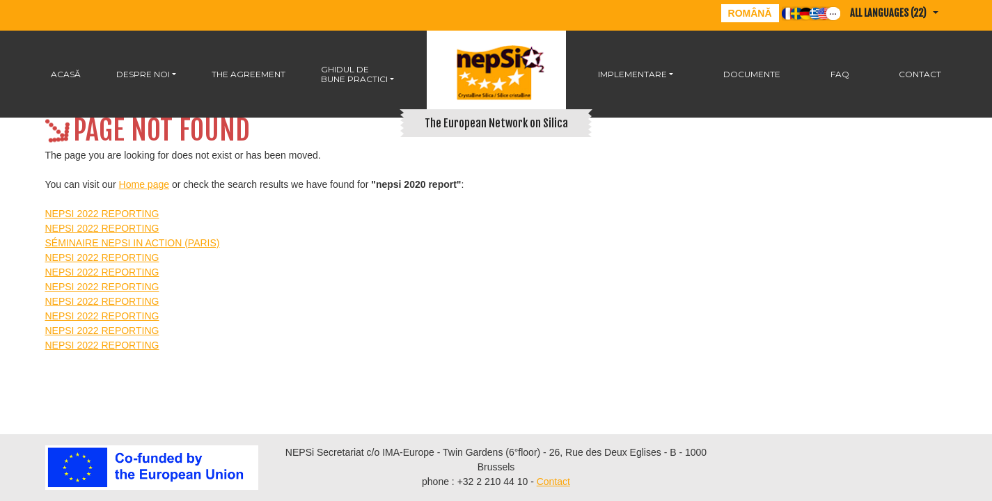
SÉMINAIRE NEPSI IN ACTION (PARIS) (132, 242)
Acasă (66, 74)
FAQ (839, 74)
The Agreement (248, 74)
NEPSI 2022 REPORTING (102, 213)
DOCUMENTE (751, 74)
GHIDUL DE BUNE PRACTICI (354, 74)
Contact (920, 74)
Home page (144, 184)
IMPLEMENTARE (632, 74)
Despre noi (143, 74)
